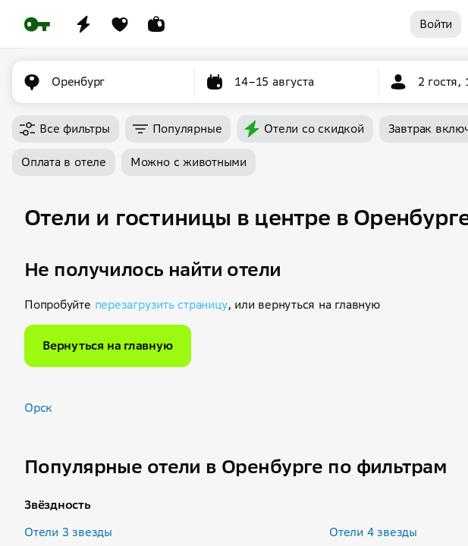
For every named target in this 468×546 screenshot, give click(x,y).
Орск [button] (38, 407)
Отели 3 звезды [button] (68, 532)
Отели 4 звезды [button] (373, 532)
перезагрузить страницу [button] (161, 304)
